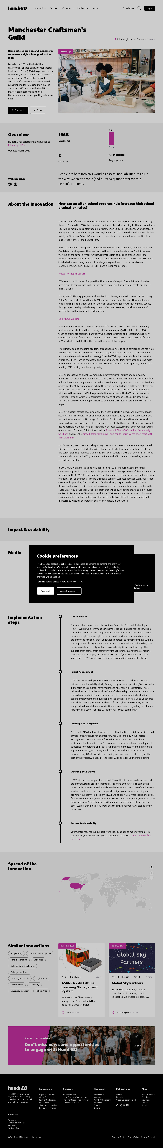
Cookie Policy (76, 581)
